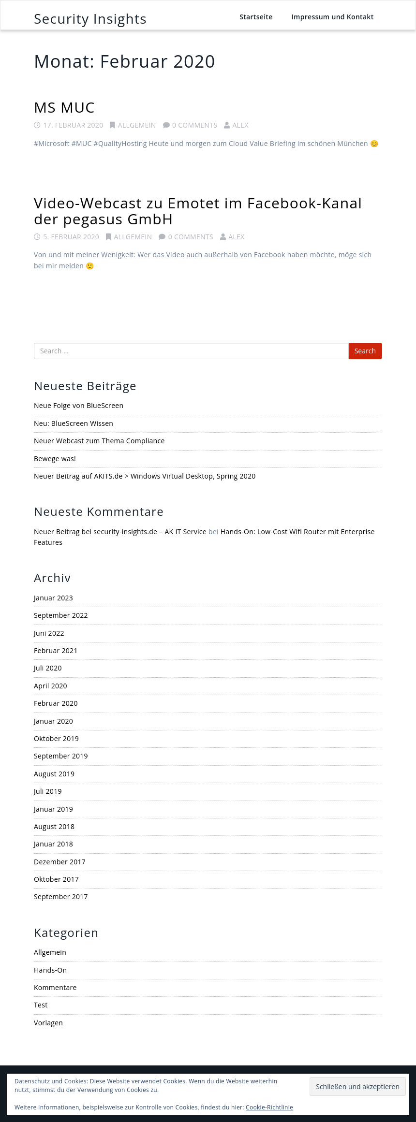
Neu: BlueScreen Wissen (73, 423)
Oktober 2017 (56, 879)
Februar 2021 (56, 650)
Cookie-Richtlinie (269, 1107)
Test (40, 1004)
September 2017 (61, 896)
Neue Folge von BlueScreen (78, 405)
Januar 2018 (53, 843)
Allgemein (137, 125)
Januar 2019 (53, 809)
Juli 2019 (48, 791)
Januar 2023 (53, 597)
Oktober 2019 (56, 738)
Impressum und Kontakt (332, 16)
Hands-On (50, 970)
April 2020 (50, 685)
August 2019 (54, 773)
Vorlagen (48, 1022)
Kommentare (55, 987)
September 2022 (61, 615)
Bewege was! (55, 458)
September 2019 (61, 755)
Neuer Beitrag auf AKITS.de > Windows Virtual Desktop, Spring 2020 (145, 476)
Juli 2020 (48, 667)
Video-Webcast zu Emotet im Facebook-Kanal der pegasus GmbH (198, 211)
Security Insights (90, 18)
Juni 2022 (49, 633)
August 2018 (54, 826)
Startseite (255, 16)
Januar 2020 (53, 721)
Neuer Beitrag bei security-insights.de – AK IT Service (120, 531)
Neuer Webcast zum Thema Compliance (99, 440)
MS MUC (64, 107)
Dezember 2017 (60, 861)
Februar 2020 (56, 703)
